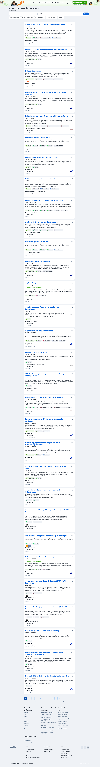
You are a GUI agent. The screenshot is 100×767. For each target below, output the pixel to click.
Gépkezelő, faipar (31, 283)
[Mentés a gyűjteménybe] (72, 24)
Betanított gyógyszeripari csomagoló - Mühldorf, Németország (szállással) (42, 444)
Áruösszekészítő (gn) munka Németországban (41, 222)
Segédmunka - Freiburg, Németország (39, 331)
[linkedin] (88, 747)
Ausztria (25, 716)
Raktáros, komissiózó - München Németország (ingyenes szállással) (45, 93)
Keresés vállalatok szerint (67, 755)
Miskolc (25, 728)
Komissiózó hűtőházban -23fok (36, 352)
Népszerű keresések (29, 705)
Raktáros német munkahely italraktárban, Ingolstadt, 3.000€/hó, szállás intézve (44, 653)
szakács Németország (62, 716)
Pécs (25, 718)
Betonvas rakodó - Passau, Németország (39, 557)
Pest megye (26, 723)
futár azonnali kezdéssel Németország (48, 722)
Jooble (88, 764)
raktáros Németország (62, 723)
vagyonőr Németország (62, 714)
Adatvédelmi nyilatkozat (27, 763)
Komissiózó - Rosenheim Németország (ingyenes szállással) (46, 49)
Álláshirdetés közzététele (79, 2)
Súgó (27, 755)
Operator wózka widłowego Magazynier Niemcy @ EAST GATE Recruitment (47, 511)
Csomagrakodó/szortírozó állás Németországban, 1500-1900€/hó (45, 25)
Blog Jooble (64, 753)
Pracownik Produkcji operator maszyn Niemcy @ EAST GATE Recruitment (47, 608)
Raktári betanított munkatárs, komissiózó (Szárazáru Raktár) (46, 116)
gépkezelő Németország (62, 726)
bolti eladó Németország (63, 712)
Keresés (86, 13)
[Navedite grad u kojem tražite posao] (52, 14)
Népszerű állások (27, 740)
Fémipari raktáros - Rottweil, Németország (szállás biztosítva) (47, 676)
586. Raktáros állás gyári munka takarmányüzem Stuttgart (46, 536)
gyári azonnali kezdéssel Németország (48, 729)
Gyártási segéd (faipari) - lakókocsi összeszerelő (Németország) (42, 491)
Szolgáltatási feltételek (15, 763)
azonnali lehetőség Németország (47, 727)
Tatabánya (26, 726)
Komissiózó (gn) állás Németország (37, 138)
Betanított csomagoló (33, 71)
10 (59, 698)
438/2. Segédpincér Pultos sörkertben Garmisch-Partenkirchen (43, 308)
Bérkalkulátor (64, 757)
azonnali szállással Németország (47, 712)
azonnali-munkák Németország (47, 730)
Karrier (27, 753)
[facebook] (82, 747)
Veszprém (26, 712)
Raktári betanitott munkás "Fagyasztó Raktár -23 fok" (44, 397)
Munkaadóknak (47, 751)
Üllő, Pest (26, 725)
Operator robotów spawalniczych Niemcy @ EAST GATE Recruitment (45, 582)
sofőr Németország (61, 719)
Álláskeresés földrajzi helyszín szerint (31, 742)
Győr (25, 719)
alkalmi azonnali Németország (47, 717)
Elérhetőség (28, 751)
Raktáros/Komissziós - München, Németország (42, 157)
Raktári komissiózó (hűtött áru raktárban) (40, 179)
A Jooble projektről (30, 749)
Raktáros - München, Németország (37, 261)
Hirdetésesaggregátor (48, 749)
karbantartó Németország (63, 725)
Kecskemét (26, 721)
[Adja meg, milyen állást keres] (23, 14)
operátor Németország (62, 721)
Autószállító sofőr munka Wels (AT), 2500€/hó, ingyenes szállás (45, 467)
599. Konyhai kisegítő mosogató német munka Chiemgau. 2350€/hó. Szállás (45, 375)
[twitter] (85, 747)
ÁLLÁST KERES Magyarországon (33, 757)
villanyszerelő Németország (63, 718)
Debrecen (26, 714)
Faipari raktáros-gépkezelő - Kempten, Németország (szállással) (44, 420)
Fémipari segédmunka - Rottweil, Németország (42, 631)
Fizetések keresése (65, 751)
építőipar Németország (62, 728)
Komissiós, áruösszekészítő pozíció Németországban (44, 200)
